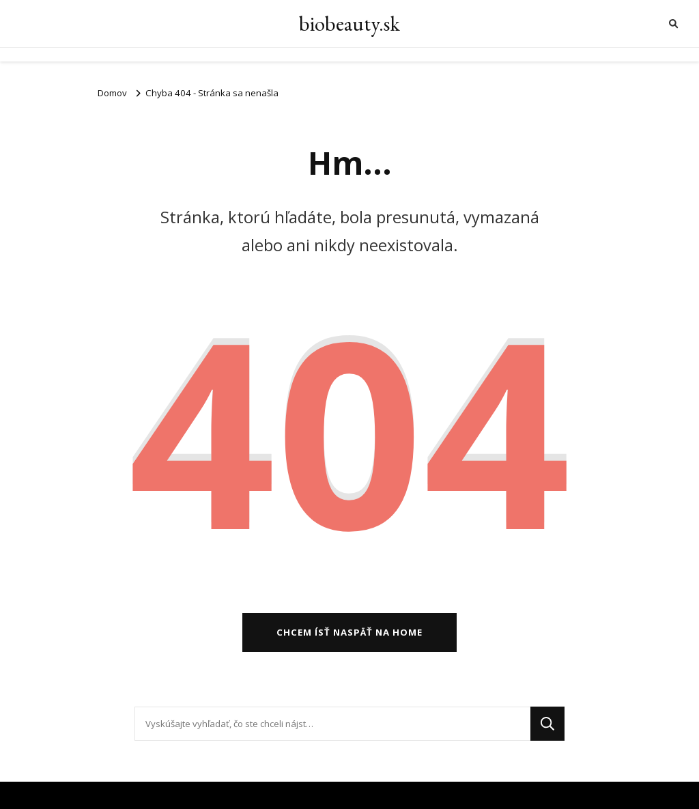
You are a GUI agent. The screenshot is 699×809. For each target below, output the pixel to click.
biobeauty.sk (349, 23)
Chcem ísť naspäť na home (349, 632)
